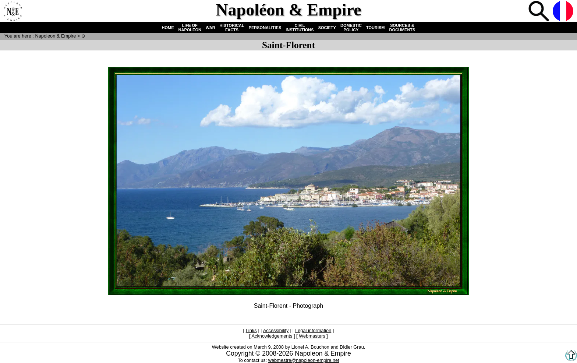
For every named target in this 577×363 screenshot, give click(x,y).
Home (12, 12)
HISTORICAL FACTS (232, 27)
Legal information (313, 330)
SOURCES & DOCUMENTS (402, 27)
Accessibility (276, 330)
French (564, 12)
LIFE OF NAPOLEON (189, 27)
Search (539, 12)
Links (251, 330)
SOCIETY (327, 27)
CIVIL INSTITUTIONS (300, 27)
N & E (55, 36)
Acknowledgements (271, 336)
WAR (210, 27)
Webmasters (312, 336)
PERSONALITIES (265, 27)
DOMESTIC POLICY (351, 27)
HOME (168, 27)
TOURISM (375, 27)
